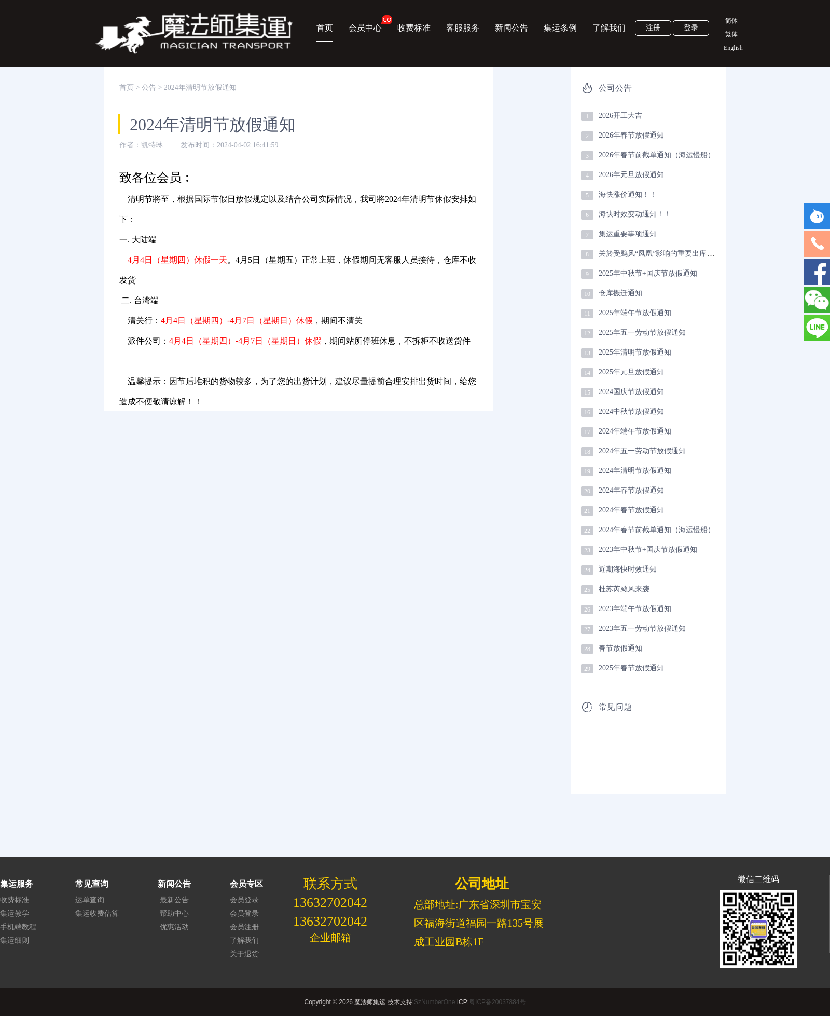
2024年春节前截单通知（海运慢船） (657, 530)
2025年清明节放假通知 (635, 352)
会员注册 (244, 927)
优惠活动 (174, 927)
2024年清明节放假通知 (635, 471)
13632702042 (330, 902)
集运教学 (14, 913)
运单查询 (89, 900)
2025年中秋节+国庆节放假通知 (648, 273)
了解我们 (609, 27)
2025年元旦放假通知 (631, 372)
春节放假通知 (620, 648)
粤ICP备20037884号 (497, 1002)
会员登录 (244, 900)
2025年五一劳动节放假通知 (642, 332)
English (731, 47)
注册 (653, 28)
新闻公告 (511, 27)
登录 (691, 28)
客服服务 (462, 27)
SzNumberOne (434, 1002)
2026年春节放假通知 (631, 135)
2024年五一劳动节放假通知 (642, 451)
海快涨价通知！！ (628, 194)
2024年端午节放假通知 (635, 431)
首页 (324, 27)
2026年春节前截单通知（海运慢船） (657, 155)
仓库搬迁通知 (620, 293)
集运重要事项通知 (628, 234)
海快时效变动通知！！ (635, 214)
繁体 (731, 34)
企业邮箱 (330, 937)
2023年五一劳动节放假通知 (642, 628)
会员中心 (365, 23)
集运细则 (14, 940)
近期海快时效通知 (628, 569)
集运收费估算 (97, 913)
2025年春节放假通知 (631, 668)
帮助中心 (174, 913)
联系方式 (330, 883)
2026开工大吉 (620, 115)
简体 (731, 20)
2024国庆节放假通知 (631, 392)
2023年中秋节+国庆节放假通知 (648, 549)
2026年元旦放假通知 (631, 175)
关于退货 (244, 954)
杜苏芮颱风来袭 (624, 589)
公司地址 (482, 883)
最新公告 (174, 900)
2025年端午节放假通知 (635, 313)
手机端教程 (18, 927)
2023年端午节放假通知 (635, 609)
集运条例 (560, 27)
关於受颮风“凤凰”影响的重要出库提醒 (660, 254)
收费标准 (414, 27)
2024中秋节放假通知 (631, 411)
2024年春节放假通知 (631, 490)
